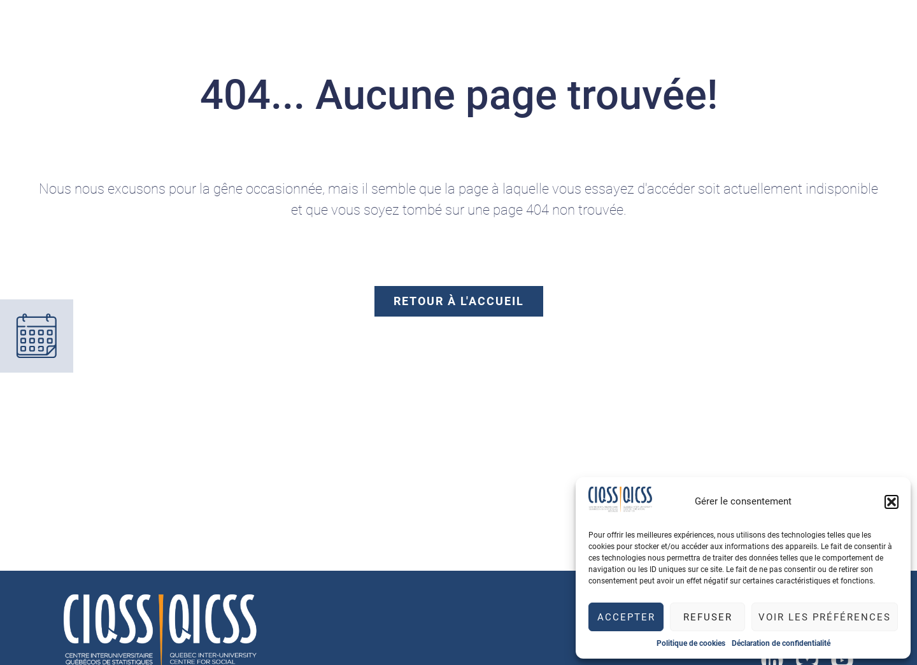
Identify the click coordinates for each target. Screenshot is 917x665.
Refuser (707, 617)
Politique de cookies (691, 643)
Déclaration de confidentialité (781, 643)
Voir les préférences (824, 617)
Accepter (626, 617)
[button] (891, 502)
